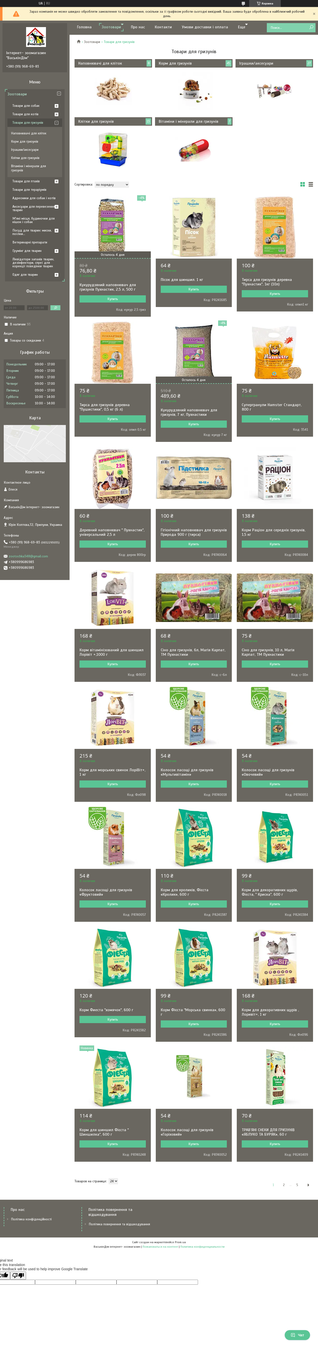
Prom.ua (180, 1242)
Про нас (138, 27)
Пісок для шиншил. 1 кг (182, 279)
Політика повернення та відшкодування (119, 1224)
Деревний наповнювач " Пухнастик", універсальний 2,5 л (112, 532)
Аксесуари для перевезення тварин (33, 208)
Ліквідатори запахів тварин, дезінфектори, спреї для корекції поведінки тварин (33, 262)
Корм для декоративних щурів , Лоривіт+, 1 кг (270, 1012)
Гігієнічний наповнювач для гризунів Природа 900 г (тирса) (194, 532)
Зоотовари (111, 27)
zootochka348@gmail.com (28, 556)
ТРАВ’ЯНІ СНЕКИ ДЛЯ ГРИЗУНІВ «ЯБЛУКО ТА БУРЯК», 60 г (268, 1132)
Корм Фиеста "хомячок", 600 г (106, 1010)
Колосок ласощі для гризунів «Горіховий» (187, 1132)
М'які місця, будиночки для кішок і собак (33, 220)
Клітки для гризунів (96, 121)
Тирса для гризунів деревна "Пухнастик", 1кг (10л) (267, 281)
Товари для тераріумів (29, 190)
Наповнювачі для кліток (100, 63)
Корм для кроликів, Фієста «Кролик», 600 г (184, 892)
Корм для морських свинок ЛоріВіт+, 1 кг (112, 772)
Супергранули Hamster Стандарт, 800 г (272, 407)
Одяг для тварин (25, 274)
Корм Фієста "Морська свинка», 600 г (193, 1012)
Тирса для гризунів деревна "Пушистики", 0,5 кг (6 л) (105, 407)
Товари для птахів (26, 181)
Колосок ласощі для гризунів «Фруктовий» (106, 892)
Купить (112, 299)
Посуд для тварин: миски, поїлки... (32, 232)
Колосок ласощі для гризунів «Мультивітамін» (187, 772)
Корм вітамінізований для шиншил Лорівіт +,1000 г (112, 652)
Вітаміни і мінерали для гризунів (188, 121)
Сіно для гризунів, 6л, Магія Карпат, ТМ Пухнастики (193, 652)
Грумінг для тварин (26, 251)
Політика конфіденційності (31, 1219)
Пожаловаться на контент (160, 1246)
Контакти (163, 27)
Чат (297, 1335)
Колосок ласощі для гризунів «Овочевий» (268, 772)
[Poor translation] (18, 1275)
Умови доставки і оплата (205, 27)
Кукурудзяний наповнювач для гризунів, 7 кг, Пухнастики (189, 412)
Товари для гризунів (27, 122)
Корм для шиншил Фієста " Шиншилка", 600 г (104, 1132)
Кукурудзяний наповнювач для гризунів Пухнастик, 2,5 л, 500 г (108, 287)
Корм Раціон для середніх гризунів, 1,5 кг (273, 532)
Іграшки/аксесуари (256, 63)
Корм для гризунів (175, 63)
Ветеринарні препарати (29, 242)
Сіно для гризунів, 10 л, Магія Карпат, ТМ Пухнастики (268, 652)
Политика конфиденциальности (202, 1246)
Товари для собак (26, 106)
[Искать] (311, 27)
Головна (84, 27)
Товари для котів (25, 114)
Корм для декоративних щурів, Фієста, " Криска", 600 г (270, 892)
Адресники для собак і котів (34, 198)
